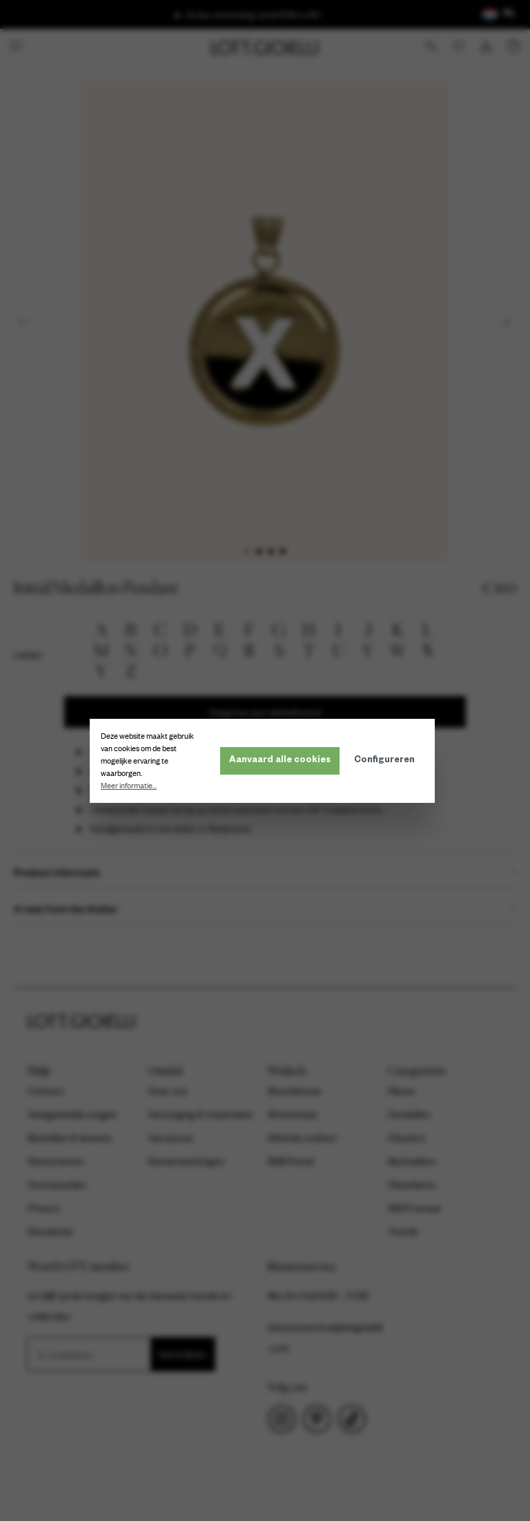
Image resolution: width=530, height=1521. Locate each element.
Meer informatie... (131, 785)
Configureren (387, 761)
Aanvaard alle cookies (282, 761)
